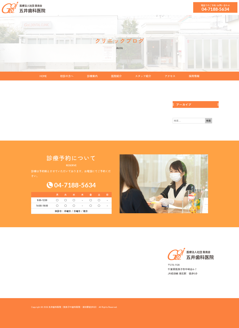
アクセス (170, 76)
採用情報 (194, 76)
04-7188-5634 (215, 9)
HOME (43, 76)
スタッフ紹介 (143, 76)
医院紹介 (116, 76)
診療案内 (92, 76)
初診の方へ (66, 76)
